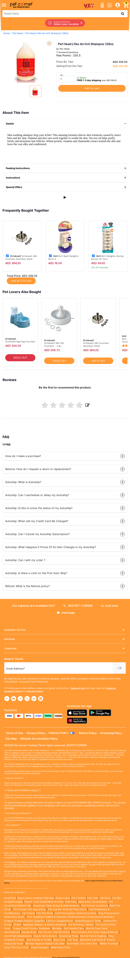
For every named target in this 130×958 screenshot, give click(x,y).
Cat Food (105, 898)
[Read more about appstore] (78, 712)
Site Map (11, 738)
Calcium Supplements (59, 920)
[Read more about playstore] (101, 712)
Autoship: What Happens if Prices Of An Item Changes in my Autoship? (65, 547)
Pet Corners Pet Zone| (86, 932)
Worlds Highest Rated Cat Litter (45, 943)
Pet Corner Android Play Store (66, 909)
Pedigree (44, 928)
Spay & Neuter (110, 932)
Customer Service (65, 629)
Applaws (28, 924)
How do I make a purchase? (65, 456)
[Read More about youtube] (13, 698)
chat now (109, 605)
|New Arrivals (55, 901)
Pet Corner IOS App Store (29, 909)
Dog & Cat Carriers (45, 936)
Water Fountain (109, 943)
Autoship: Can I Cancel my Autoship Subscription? (65, 534)
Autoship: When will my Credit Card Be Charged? (65, 521)
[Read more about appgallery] (78, 720)
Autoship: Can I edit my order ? (65, 560)
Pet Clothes (78, 898)
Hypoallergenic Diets (88, 920)
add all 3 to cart (21, 280)
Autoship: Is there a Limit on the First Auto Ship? (65, 573)
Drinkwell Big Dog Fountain (20, 341)
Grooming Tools (69, 936)
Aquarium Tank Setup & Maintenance (56, 905)
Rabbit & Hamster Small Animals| (66, 916)
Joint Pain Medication (17, 936)
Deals (43, 901)
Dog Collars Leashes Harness (36, 898)
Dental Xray (29, 932)
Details (66, 123)
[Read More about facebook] (6, 698)
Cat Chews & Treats (39, 939)
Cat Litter (93, 898)
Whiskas (57, 928)
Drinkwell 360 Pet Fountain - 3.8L (54, 344)
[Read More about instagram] (20, 698)
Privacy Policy (35, 691)
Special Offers (66, 187)
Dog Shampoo (40, 947)
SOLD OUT (20, 357)
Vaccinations (12, 932)
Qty (61, 75)
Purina (33, 928)
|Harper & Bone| (44, 924)
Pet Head (17, 33)
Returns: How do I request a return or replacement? (65, 469)
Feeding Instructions (66, 168)
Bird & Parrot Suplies (93, 936)
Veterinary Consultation (93, 901)
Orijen (18, 924)
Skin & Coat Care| (97, 928)
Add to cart (91, 88)
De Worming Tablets (81, 924)
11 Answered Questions (67, 52)
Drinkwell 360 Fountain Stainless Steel (21, 257)
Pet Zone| (101, 924)
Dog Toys (59, 939)
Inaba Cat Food (13, 943)
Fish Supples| (35, 916)
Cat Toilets (28, 913)
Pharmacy (71, 901)
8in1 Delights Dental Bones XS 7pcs (107, 257)
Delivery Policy (62, 733)
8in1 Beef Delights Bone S (63, 257)
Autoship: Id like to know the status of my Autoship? (65, 508)
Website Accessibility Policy (39, 738)
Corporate (65, 648)
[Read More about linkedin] (33, 698)
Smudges (17, 901)
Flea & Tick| (32, 901)
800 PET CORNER (78, 605)
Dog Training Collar (16, 947)
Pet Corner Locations (94, 905)
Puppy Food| (20, 928)
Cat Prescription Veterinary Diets (76, 913)
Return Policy (88, 733)
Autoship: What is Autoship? (65, 482)
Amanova (61, 924)
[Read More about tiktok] (40, 698)
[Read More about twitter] (27, 698)
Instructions (66, 177)
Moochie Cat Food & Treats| (97, 939)
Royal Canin (62, 898)
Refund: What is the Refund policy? (65, 586)
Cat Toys (72, 939)
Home (6, 33)
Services (65, 639)
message (66, 612)
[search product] (122, 13)
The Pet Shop (44, 913)
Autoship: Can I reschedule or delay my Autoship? (65, 495)
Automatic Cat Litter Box (82, 943)
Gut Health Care (74, 928)
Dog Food (10, 898)
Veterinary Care (60, 947)
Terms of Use (77, 688)
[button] (65, 197)
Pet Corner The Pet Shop (54, 932)
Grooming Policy (111, 733)
